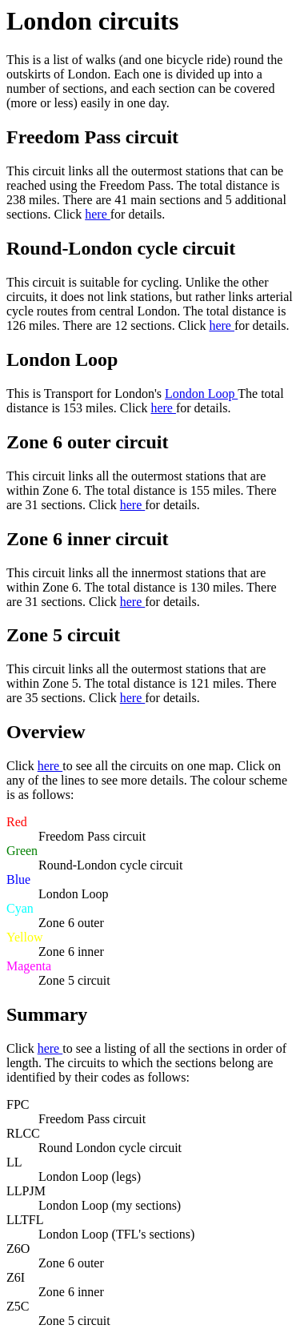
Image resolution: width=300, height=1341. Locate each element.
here (97, 214)
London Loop (201, 393)
